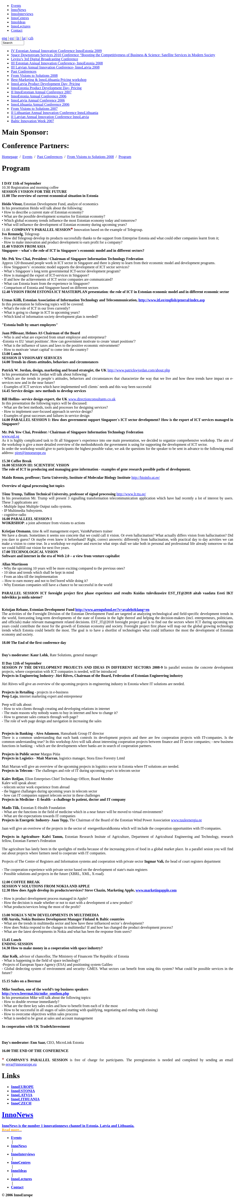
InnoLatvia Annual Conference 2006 (38, 100)
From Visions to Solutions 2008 (34, 76)
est (12, 38)
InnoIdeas (18, 22)
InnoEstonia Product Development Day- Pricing (46, 88)
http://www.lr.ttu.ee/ (131, 494)
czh (30, 38)
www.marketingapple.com (156, 890)
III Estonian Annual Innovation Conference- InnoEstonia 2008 (57, 63)
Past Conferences (23, 71)
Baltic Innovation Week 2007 (32, 121)
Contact (16, 30)
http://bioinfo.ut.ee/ (145, 477)
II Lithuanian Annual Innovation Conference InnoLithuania (54, 113)
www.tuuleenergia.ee (186, 820)
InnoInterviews (22, 14)
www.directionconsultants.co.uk (92, 399)
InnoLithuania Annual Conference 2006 (40, 104)
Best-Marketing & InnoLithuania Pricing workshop (49, 80)
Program (125, 157)
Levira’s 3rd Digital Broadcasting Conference (44, 59)
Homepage (10, 157)
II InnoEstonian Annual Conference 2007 (41, 92)
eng (4, 38)
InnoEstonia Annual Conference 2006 (38, 96)
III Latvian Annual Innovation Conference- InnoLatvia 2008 (55, 67)
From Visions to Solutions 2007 (34, 109)
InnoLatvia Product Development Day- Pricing (45, 84)
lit (17, 38)
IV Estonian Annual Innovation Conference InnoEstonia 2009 (56, 51)
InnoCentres (20, 18)
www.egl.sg (10, 436)
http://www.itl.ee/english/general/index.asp (171, 300)
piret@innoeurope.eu (30, 453)
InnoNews (18, 10)
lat (24, 38)
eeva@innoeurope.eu (21, 1064)
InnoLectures (20, 26)
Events (16, 6)
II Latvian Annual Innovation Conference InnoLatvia (50, 117)
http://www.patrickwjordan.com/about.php (138, 370)
